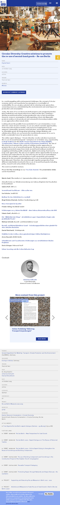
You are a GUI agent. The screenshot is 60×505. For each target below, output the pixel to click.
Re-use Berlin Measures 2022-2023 (12, 404)
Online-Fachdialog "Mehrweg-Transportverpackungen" (23, 330)
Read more (42, 339)
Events (4, 415)
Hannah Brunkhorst (8, 375)
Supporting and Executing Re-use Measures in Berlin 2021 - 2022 (31, 480)
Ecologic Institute (8, 141)
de (50, 3)
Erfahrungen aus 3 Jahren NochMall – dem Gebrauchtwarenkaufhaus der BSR (29, 210)
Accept (41, 494)
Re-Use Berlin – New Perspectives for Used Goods (31, 433)
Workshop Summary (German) (14, 92)
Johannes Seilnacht (8, 374)
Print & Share (57, 57)
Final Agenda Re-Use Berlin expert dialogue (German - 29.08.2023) (24, 426)
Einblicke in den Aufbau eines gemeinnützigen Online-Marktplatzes (26, 234)
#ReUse (4, 85)
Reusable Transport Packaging (27, 465)
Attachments (7, 423)
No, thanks (49, 494)
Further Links (7, 430)
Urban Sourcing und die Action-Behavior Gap (18, 249)
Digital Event (6, 63)
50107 (3, 409)
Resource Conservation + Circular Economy (20, 415)
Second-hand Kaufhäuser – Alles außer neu (17, 190)
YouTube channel (32, 170)
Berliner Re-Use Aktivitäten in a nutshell (16, 197)
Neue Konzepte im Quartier (11, 204)
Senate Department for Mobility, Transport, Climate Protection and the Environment (28, 353)
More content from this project (30, 295)
